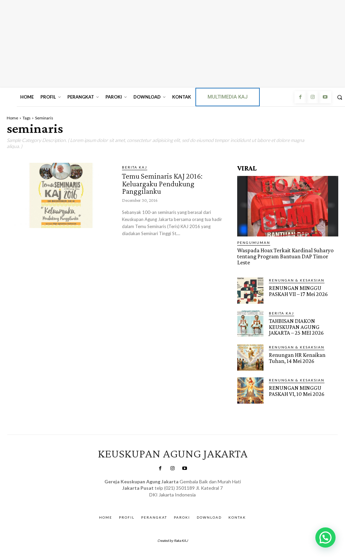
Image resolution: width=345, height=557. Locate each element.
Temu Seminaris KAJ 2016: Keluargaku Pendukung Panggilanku (163, 183)
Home (12, 117)
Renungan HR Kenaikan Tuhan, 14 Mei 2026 (297, 357)
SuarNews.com (163, 500)
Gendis (191, 500)
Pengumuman (253, 242)
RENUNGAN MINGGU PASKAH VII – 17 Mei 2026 (298, 290)
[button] (325, 537)
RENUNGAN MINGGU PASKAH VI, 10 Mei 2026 (296, 390)
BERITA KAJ (134, 167)
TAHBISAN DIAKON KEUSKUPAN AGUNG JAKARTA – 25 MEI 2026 (295, 326)
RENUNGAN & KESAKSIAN (296, 279)
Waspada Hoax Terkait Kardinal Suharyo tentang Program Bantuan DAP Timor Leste (284, 256)
